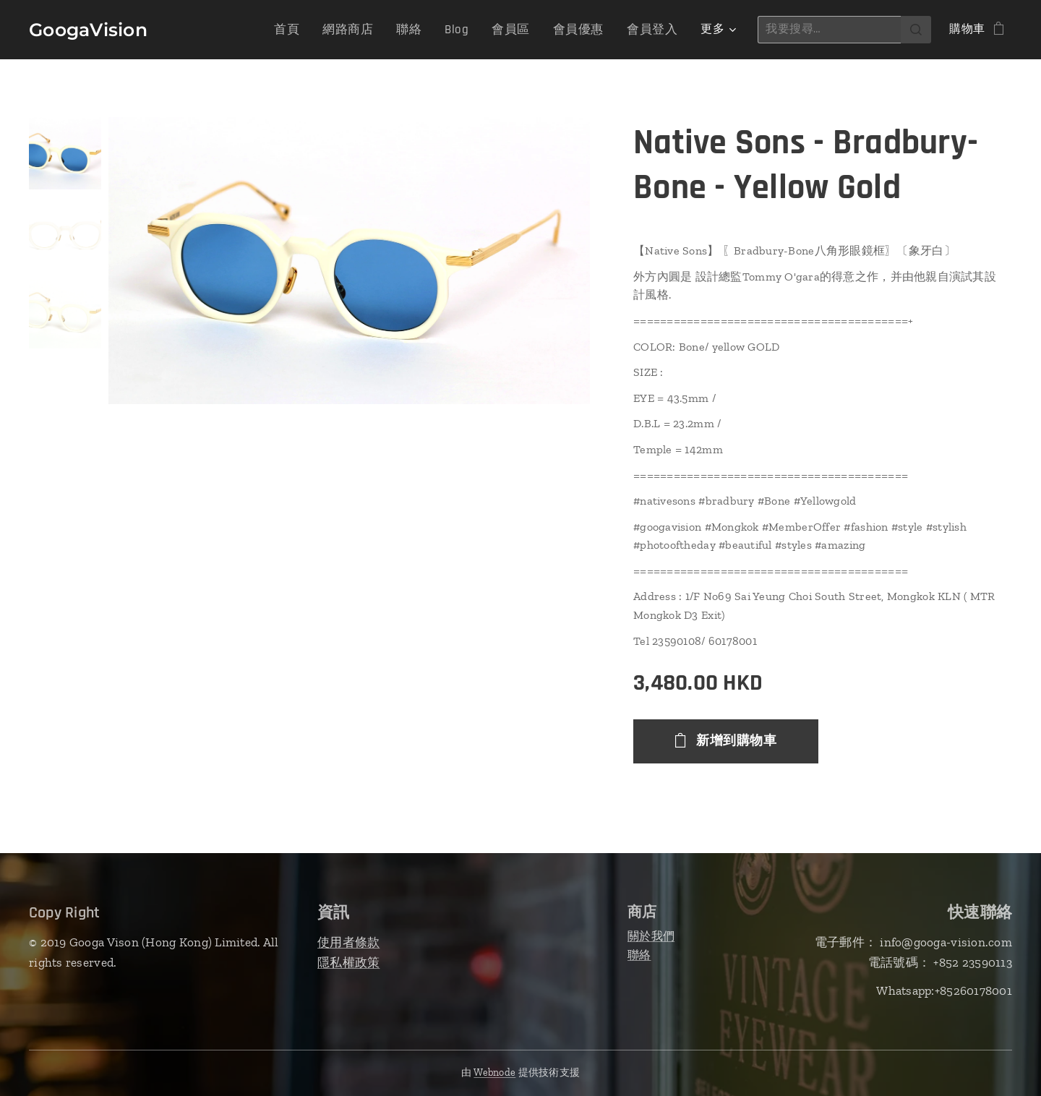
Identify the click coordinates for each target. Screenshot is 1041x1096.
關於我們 (650, 936)
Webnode (494, 1072)
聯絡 (639, 955)
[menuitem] (305, 30)
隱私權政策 (348, 962)
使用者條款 (348, 942)
